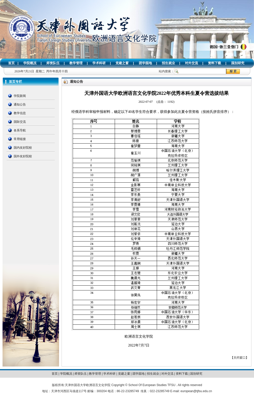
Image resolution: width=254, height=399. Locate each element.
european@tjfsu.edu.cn (196, 391)
